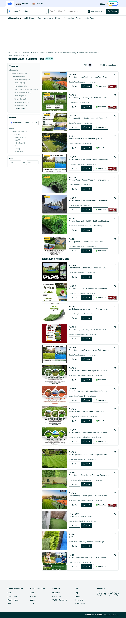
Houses (58, 18)
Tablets (78, 18)
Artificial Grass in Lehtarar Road (17, 55)
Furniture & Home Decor (22, 53)
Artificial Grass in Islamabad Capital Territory (62, 53)
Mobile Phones (29, 18)
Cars (39, 18)
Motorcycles (48, 18)
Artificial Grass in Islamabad (88, 53)
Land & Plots (88, 18)
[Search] (112, 11)
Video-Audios (69, 18)
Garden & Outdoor (39, 53)
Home (9, 53)
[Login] (102, 3)
